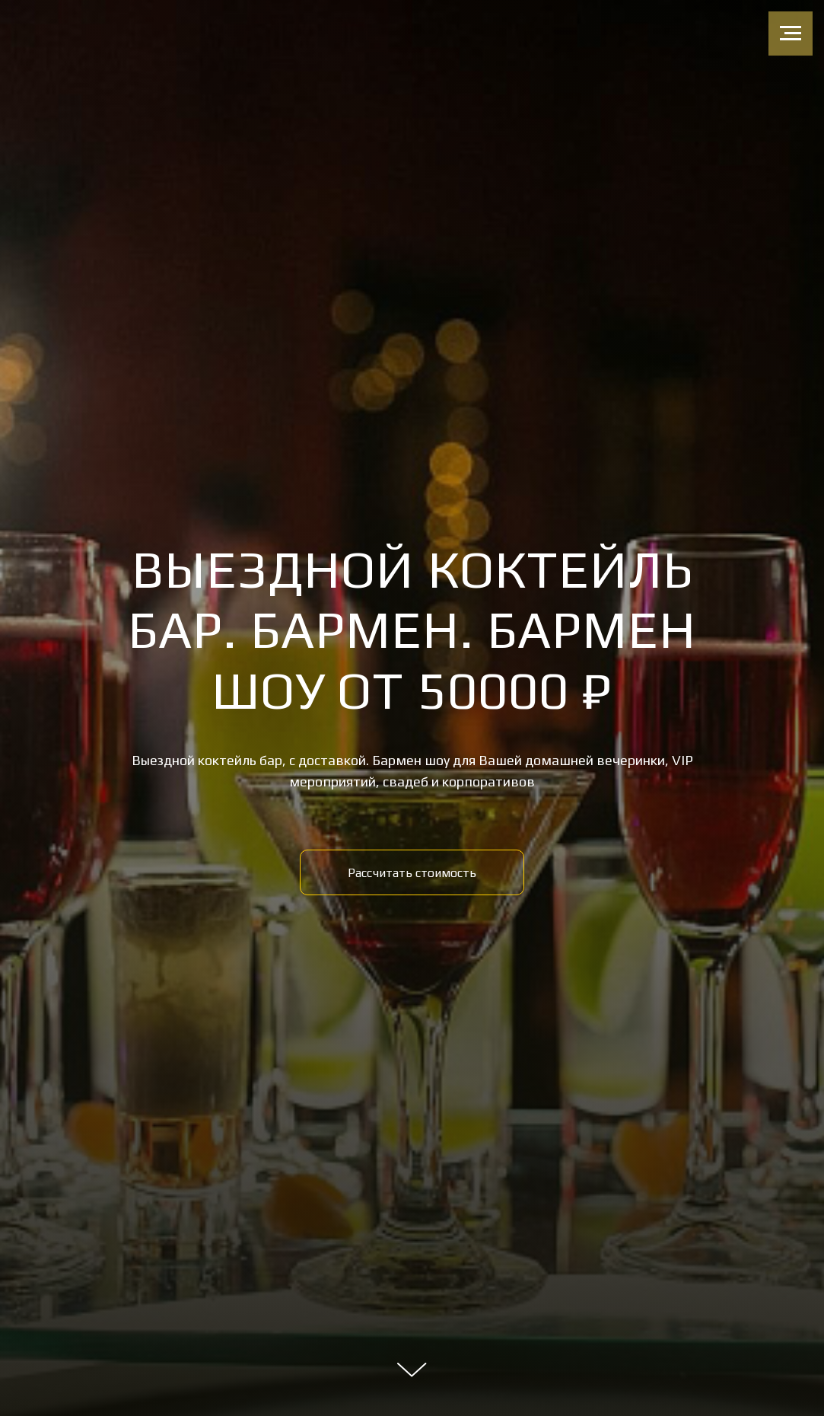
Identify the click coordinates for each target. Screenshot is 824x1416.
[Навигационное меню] (790, 33)
